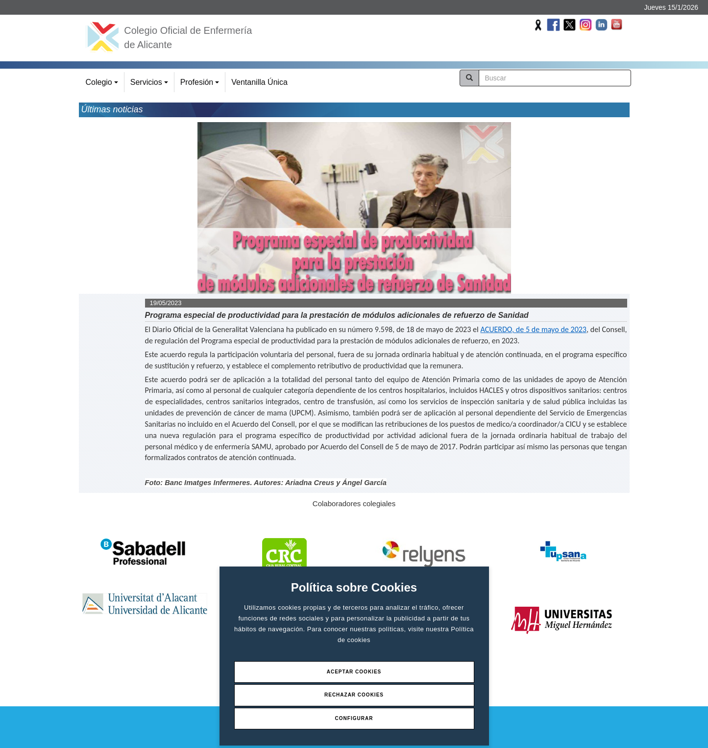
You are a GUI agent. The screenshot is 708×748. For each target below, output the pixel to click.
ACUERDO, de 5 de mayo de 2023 (533, 329)
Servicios (150, 85)
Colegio (103, 85)
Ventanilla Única (259, 82)
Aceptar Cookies (354, 671)
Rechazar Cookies (354, 694)
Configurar (354, 718)
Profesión (201, 85)
